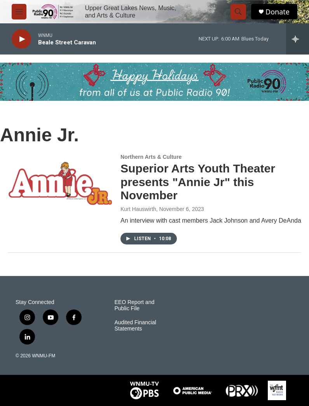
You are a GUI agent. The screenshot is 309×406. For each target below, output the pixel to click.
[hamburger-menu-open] (19, 11)
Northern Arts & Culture (151, 157)
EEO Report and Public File (135, 305)
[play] (21, 39)
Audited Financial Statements (135, 326)
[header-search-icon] (238, 11)
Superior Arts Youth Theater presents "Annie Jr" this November (197, 182)
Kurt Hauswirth (138, 209)
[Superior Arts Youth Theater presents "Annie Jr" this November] (60, 183)
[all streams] (297, 38)
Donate (277, 12)
